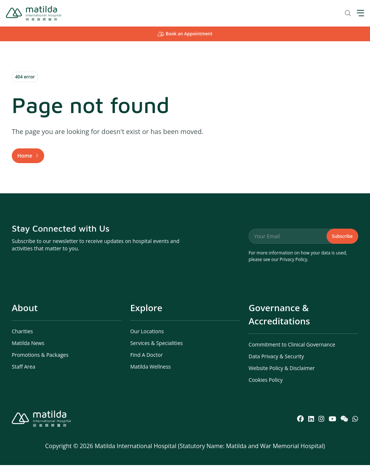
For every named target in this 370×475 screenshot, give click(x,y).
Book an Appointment (185, 34)
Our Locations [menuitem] (147, 341)
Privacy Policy (293, 269)
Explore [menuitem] (146, 318)
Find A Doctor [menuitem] (146, 364)
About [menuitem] (25, 318)
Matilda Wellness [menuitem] (150, 376)
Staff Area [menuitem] (23, 376)
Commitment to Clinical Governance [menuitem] (292, 354)
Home (24, 160)
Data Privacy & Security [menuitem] (276, 366)
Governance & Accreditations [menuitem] (279, 324)
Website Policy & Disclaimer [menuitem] (282, 377)
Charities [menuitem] (22, 341)
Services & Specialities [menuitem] (156, 352)
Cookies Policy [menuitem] (265, 389)
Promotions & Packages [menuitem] (40, 364)
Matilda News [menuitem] (28, 352)
